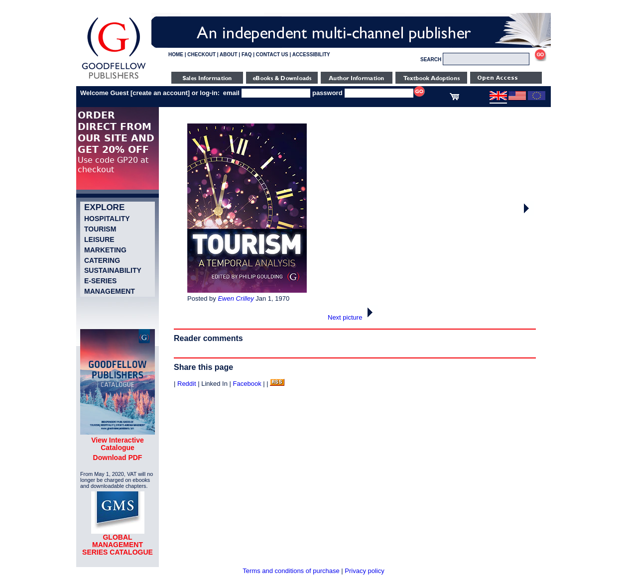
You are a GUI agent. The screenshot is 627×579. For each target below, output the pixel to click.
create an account (160, 93)
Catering (102, 260)
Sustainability (112, 270)
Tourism (100, 229)
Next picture (353, 317)
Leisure (99, 239)
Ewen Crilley (235, 298)
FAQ (247, 54)
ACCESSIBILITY (311, 54)
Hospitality (107, 219)
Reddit (186, 383)
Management (109, 291)
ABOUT (229, 54)
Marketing (105, 250)
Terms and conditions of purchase (291, 571)
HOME (175, 54)
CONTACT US (272, 54)
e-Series (100, 281)
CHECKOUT (201, 54)
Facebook (247, 383)
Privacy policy (364, 571)
